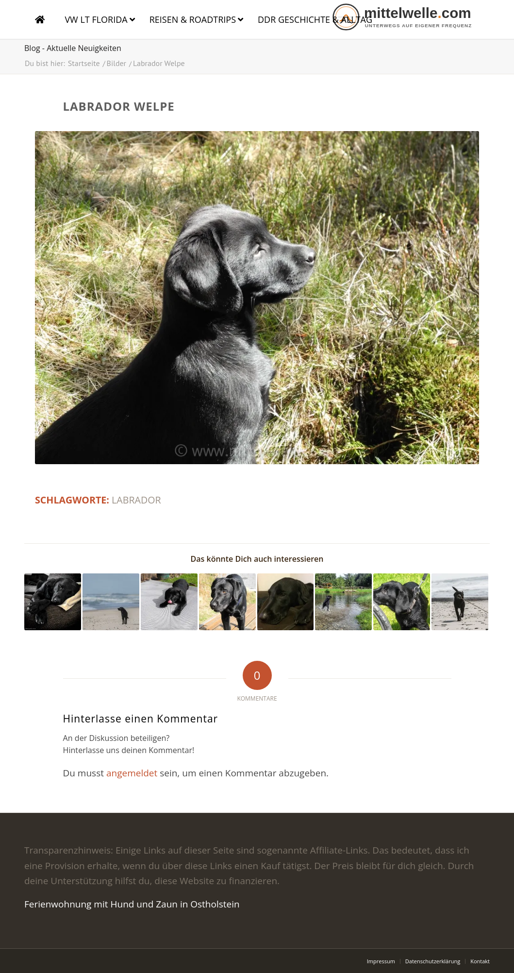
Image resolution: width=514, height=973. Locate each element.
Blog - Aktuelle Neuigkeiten (72, 48)
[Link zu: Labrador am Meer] (111, 601)
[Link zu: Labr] (52, 601)
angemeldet (131, 773)
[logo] (410, 17)
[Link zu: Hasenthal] (343, 601)
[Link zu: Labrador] (401, 601)
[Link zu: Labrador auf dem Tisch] (227, 601)
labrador (136, 499)
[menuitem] (381, 961)
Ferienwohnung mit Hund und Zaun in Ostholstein (132, 904)
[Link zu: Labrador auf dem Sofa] (285, 601)
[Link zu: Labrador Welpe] (169, 601)
